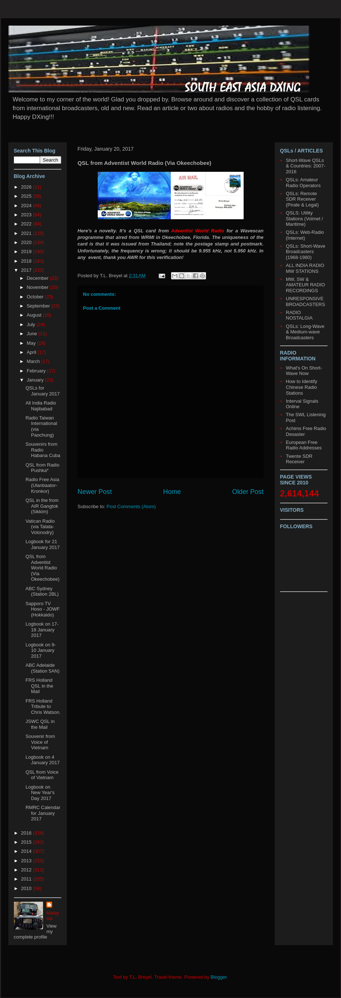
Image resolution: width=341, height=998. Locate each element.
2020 (27, 242)
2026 (27, 187)
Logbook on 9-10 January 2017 (41, 650)
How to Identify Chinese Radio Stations (301, 387)
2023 (27, 214)
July (31, 324)
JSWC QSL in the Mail (40, 724)
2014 (27, 851)
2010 (27, 888)
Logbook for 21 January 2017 (43, 544)
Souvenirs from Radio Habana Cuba (43, 449)
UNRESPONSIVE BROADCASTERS (305, 301)
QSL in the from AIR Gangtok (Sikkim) (42, 506)
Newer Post (95, 491)
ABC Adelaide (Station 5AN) (42, 668)
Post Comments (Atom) (131, 506)
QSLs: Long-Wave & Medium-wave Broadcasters (305, 332)
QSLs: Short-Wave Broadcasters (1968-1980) (305, 251)
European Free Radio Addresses (304, 445)
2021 (27, 233)
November (38, 287)
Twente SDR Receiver (299, 459)
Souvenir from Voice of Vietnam (40, 742)
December (38, 278)
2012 (27, 870)
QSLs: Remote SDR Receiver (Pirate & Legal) (302, 199)
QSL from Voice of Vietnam (42, 775)
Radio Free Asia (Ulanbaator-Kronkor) (42, 485)
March (34, 361)
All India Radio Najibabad (41, 405)
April (32, 352)
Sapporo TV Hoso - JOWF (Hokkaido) (43, 609)
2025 (27, 196)
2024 (27, 205)
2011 (27, 879)
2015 (27, 842)
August (35, 315)
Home (172, 491)
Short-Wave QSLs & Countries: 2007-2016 (305, 166)
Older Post (248, 491)
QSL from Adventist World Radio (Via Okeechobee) (42, 568)
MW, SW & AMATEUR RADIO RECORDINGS (305, 284)
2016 (27, 833)
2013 (27, 860)
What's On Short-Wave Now (304, 370)
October (36, 296)
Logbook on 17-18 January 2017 (42, 629)
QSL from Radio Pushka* (42, 467)
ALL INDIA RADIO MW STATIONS (305, 268)
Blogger (219, 977)
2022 (27, 224)
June (32, 333)
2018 (27, 261)
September (39, 306)
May (32, 343)
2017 (27, 270)
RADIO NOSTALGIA (299, 315)
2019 (27, 251)
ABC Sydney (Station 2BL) (42, 591)
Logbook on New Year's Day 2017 (40, 792)
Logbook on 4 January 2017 (43, 760)
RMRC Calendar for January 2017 (43, 813)
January (36, 380)
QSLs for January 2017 (43, 391)
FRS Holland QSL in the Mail (39, 685)
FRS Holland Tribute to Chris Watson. (43, 706)
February (37, 371)
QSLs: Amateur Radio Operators (303, 182)
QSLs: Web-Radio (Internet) (305, 235)
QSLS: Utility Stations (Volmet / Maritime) (304, 218)
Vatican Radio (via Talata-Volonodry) (40, 526)
